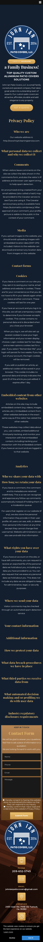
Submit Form (21, 816)
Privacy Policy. (33, 809)
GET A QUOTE (21, 108)
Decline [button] (12, 938)
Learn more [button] (8, 932)
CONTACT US (21, 61)
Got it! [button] (30, 938)
